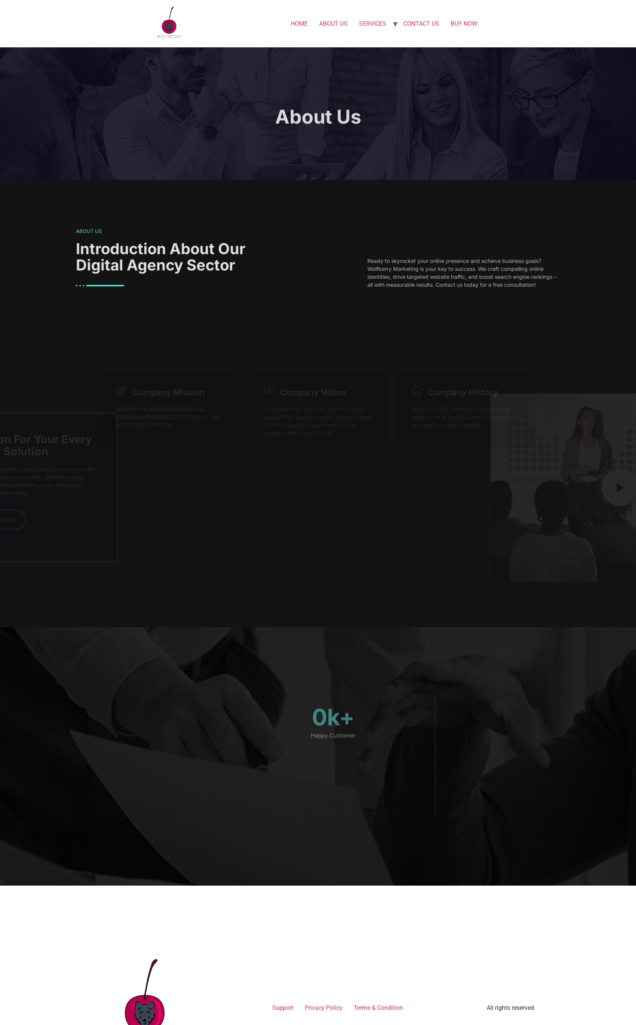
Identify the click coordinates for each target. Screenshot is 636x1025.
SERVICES (372, 23)
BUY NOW (464, 23)
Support (282, 1007)
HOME (299, 23)
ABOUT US (333, 23)
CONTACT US (421, 23)
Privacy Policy (323, 1007)
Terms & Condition (378, 1007)
